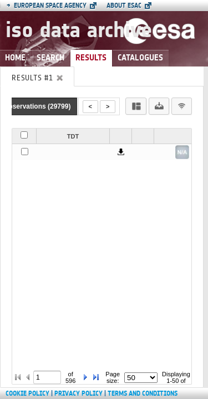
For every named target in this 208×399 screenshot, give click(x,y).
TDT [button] (73, 136)
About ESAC (123, 5)
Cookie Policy (27, 393)
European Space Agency (47, 5)
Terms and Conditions (142, 393)
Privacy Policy (78, 393)
